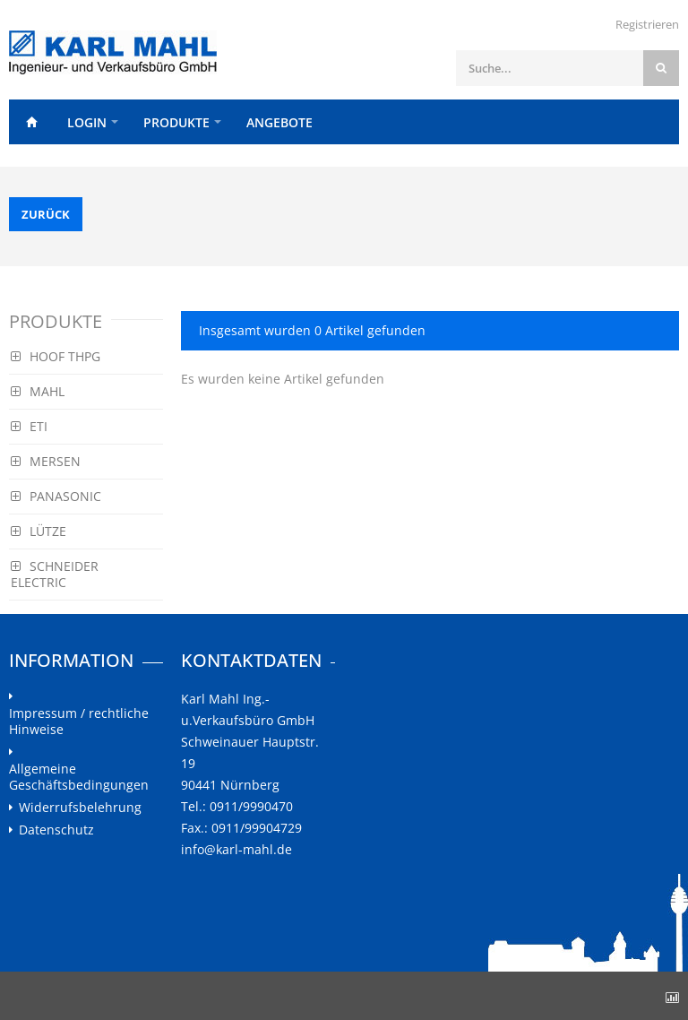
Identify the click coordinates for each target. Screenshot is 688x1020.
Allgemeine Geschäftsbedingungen (79, 777)
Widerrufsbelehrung (80, 808)
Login (87, 122)
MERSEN (46, 461)
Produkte (176, 122)
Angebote (279, 122)
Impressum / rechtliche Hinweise (79, 721)
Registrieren (647, 24)
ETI (29, 426)
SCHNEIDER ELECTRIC (55, 574)
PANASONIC (56, 496)
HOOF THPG (55, 356)
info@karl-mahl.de (236, 849)
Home (31, 121)
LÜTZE (38, 531)
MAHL (37, 391)
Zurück (46, 214)
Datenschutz (56, 830)
